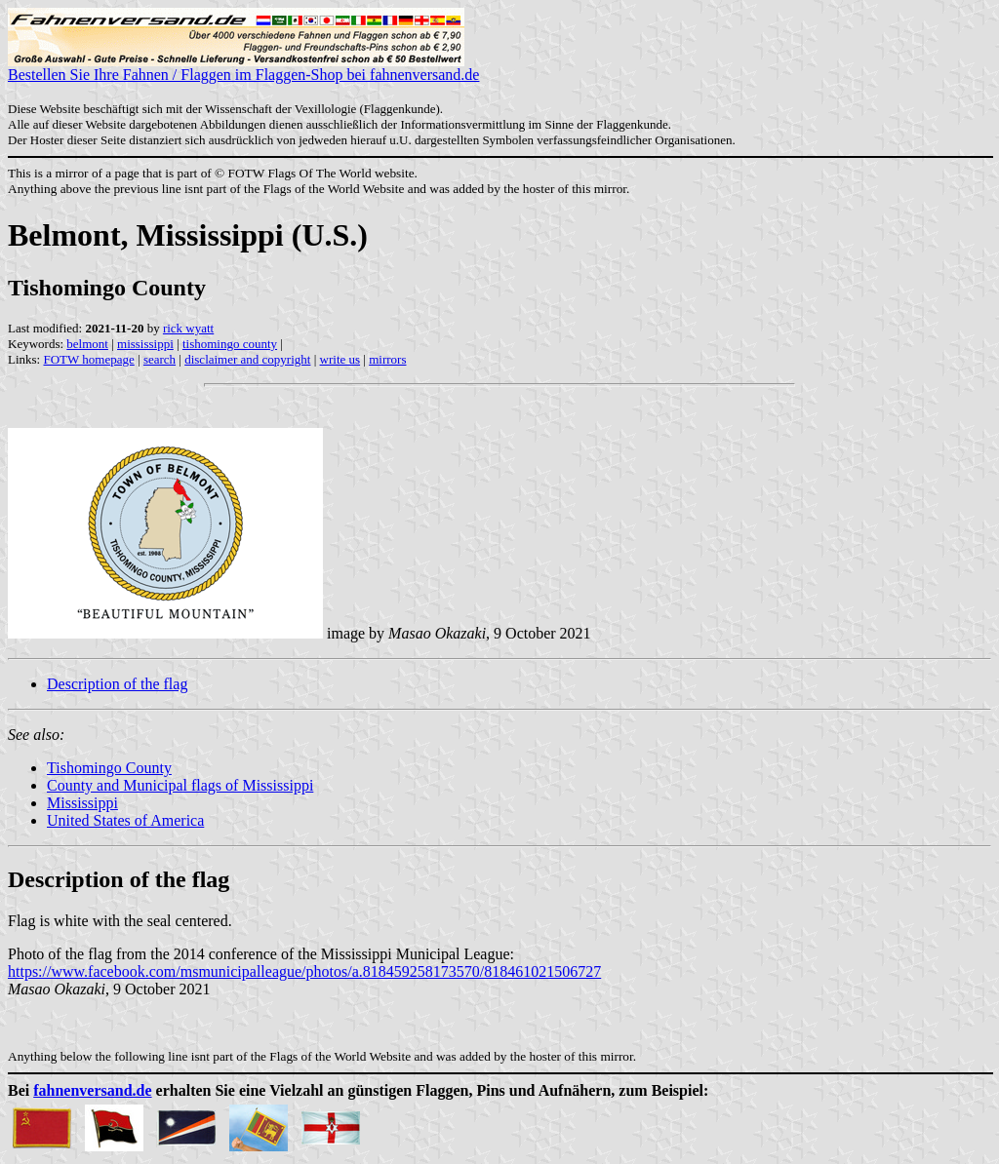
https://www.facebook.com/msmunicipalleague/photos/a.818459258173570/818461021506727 (304, 971)
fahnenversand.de (92, 1090)
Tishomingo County (109, 767)
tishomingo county (229, 343)
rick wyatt (188, 328)
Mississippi (82, 803)
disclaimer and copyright (247, 359)
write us (340, 359)
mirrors (387, 359)
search (159, 359)
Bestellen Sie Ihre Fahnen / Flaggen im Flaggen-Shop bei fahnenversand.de (243, 68)
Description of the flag (117, 684)
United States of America (125, 820)
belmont (87, 343)
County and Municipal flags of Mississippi (180, 785)
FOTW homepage (88, 359)
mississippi (145, 343)
